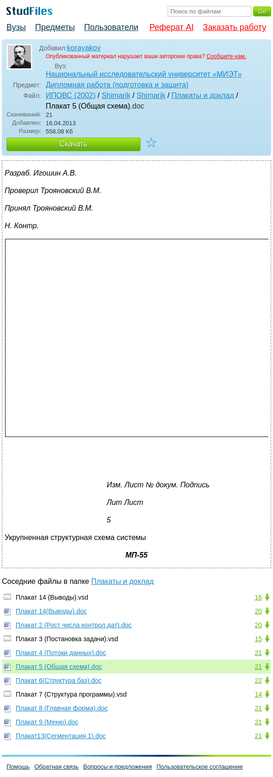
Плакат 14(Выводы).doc (51, 611)
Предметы (55, 27)
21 (258, 652)
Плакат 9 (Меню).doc (47, 722)
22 (258, 680)
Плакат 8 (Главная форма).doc (62, 708)
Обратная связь (56, 766)
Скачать (73, 144)
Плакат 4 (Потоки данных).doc (61, 652)
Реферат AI (171, 27)
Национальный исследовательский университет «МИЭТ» (144, 74)
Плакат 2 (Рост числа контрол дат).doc (74, 625)
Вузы (16, 27)
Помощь (18, 766)
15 (258, 639)
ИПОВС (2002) (71, 95)
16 (258, 597)
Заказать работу (234, 27)
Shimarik (116, 95)
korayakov (84, 48)
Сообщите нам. (226, 56)
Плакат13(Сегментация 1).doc (61, 736)
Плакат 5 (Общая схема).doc (59, 666)
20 (258, 611)
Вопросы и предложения (117, 766)
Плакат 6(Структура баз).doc (59, 680)
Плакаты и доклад (202, 95)
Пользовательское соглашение (200, 766)
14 (258, 694)
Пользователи (111, 27)
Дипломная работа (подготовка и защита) (117, 85)
